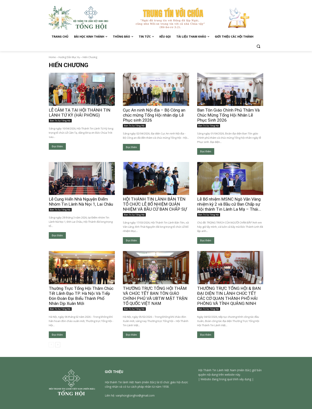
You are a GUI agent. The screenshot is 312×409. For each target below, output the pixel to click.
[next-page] (57, 344)
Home (52, 57)
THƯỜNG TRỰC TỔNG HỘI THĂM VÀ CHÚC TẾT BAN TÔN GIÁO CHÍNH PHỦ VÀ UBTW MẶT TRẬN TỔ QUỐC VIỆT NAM (155, 296)
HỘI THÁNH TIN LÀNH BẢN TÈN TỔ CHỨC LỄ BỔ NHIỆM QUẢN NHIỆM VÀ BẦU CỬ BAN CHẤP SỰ (155, 204)
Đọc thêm (57, 146)
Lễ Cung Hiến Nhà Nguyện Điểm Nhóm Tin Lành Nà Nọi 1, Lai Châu (81, 202)
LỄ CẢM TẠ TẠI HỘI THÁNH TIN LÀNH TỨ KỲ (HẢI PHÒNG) (79, 113)
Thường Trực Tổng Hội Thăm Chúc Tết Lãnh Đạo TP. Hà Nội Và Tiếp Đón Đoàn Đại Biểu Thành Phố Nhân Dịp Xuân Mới (81, 296)
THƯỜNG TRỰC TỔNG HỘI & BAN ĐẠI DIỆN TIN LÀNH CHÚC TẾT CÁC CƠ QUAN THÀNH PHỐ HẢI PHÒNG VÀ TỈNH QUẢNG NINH (229, 296)
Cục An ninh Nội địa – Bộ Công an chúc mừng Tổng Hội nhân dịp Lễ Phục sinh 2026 (154, 115)
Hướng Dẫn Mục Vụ (69, 57)
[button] (258, 46)
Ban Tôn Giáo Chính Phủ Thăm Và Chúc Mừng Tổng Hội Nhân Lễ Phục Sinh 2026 (228, 115)
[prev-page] (51, 344)
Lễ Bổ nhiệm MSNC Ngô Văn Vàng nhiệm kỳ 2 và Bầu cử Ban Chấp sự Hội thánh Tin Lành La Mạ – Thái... (229, 204)
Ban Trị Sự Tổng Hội (60, 120)
